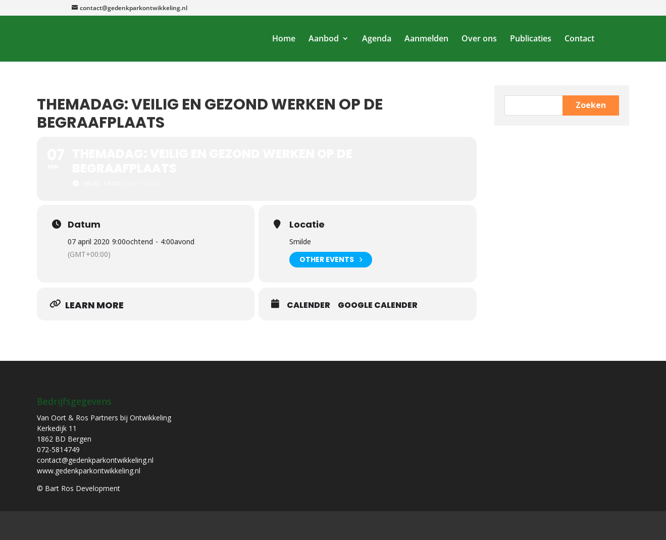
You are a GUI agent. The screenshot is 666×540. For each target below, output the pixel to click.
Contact (579, 39)
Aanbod (324, 39)
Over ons (479, 39)
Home (283, 39)
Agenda (376, 39)
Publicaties (530, 39)
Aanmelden (426, 39)
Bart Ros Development (141, 525)
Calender (308, 305)
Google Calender (378, 305)
